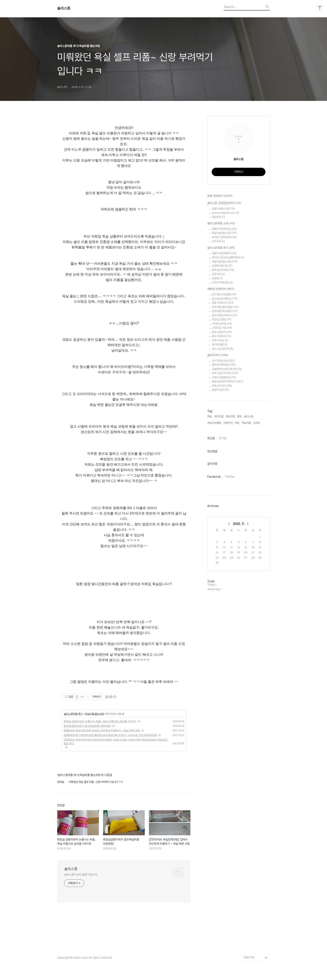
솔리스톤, (249, 416)
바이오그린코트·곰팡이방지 (228, 257)
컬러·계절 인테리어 (224, 315)
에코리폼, (219, 416)
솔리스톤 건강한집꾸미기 (224, 203)
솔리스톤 (63, 8)
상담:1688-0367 (223, 208)
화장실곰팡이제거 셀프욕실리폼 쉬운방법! (87, 725)
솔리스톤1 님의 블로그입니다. (81, 874)
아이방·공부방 (222, 323)
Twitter (230, 476)
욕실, (210, 416)
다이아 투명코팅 (222, 282)
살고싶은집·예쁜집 (225, 298)
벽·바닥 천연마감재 (224, 237)
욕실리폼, (247, 422)
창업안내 (218, 216)
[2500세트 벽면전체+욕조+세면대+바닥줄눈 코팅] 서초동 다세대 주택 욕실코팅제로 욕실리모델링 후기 (115, 741)
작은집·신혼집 (221, 319)
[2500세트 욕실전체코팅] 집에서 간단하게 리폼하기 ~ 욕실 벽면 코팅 (102, 730)
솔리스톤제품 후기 (73, 713)
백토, (237, 422)
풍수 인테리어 (221, 336)
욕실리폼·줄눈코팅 (94, 713)
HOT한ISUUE (223, 360)
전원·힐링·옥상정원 (224, 311)
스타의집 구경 (222, 327)
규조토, (257, 422)
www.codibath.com (225, 212)
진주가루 (218, 241)
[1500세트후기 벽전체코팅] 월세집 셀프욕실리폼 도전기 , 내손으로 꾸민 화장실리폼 (110, 735)
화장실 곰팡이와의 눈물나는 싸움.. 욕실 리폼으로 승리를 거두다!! (100, 721)
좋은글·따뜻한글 (224, 364)
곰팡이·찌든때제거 (224, 253)
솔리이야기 (217, 355)
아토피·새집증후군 (224, 377)
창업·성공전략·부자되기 (227, 381)
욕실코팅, (230, 416)
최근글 (211, 438)
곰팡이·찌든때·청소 (224, 228)
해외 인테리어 (222, 332)
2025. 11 (238, 524)
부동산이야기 (222, 385)
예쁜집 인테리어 (220, 289)
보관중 (217, 278)
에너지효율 (219, 344)
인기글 (222, 438)
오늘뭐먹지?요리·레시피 (227, 369)
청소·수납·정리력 (222, 348)
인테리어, (228, 422)
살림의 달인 (220, 389)
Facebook (214, 476)
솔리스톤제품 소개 (221, 223)
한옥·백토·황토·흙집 (225, 307)
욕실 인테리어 (223, 302)
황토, (239, 416)
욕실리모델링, (214, 422)
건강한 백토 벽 (222, 265)
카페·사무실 (220, 340)
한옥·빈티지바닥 (223, 270)
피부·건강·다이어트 (225, 373)
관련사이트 (249, 957)
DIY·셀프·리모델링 (224, 294)
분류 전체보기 (219, 196)
